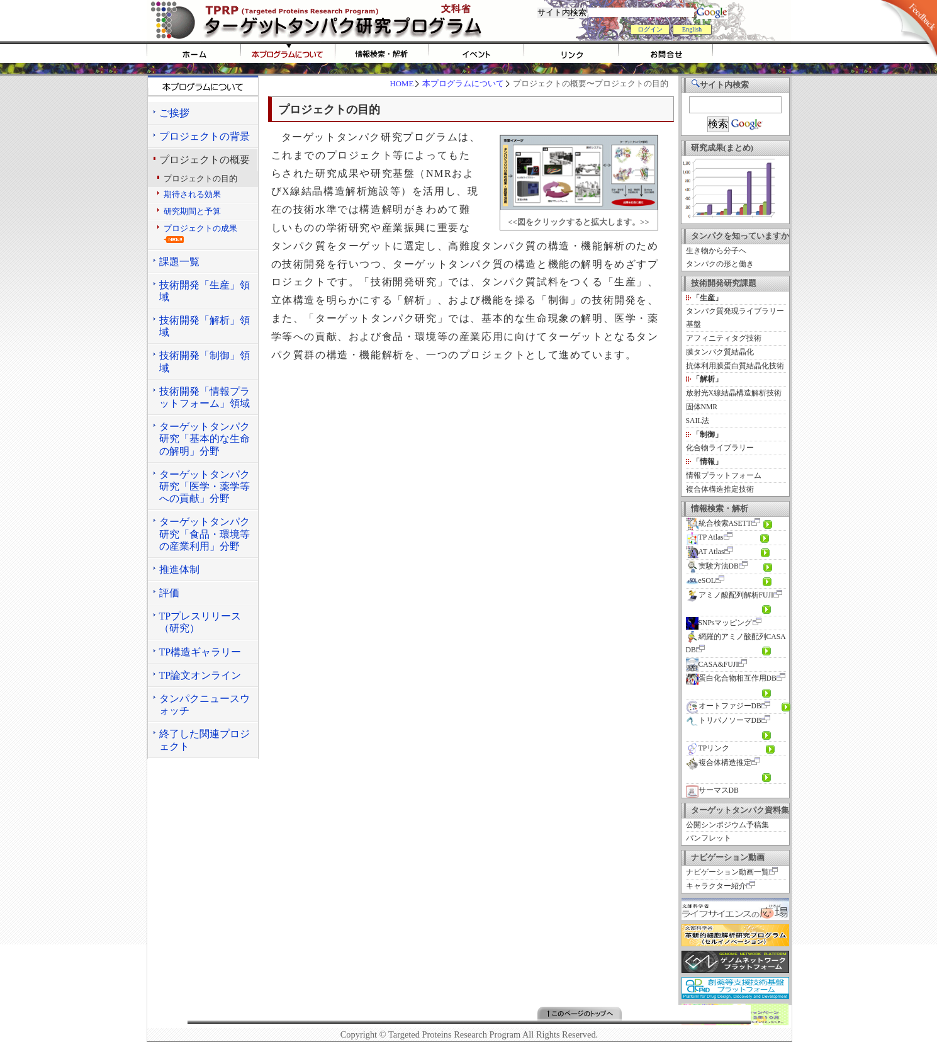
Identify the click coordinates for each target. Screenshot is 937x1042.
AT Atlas (705, 552)
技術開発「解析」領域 (204, 326)
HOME (194, 53)
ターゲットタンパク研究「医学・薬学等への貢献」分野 (204, 486)
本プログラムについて (463, 83)
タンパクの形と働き (720, 264)
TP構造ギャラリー (200, 652)
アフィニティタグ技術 (723, 338)
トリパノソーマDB (723, 720)
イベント (477, 53)
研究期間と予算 (192, 211)
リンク (571, 53)
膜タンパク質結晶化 (720, 352)
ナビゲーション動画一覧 (727, 872)
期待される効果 (192, 194)
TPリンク (708, 748)
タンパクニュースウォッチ (204, 704)
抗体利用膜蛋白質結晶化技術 (735, 366)
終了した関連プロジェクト (204, 739)
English (692, 29)
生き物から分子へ (716, 251)
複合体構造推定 (718, 763)
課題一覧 (179, 261)
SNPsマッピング (719, 623)
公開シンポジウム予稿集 (727, 825)
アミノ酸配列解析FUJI (729, 595)
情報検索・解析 (382, 53)
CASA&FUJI (712, 664)
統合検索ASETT (718, 523)
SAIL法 (698, 421)
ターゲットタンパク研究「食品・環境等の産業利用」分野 (204, 533)
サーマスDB (712, 790)
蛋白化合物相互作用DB (731, 678)
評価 (169, 592)
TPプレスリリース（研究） (200, 622)
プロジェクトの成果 (200, 233)
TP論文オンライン (200, 675)
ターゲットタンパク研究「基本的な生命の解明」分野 (204, 438)
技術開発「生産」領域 (204, 291)
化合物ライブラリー (720, 448)
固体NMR (702, 407)
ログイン (650, 29)
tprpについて (288, 53)
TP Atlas (705, 537)
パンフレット (708, 838)
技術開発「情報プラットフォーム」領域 (204, 397)
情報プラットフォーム (723, 476)
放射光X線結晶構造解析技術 (734, 393)
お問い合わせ (666, 53)
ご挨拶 (174, 113)
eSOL (700, 581)
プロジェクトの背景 (204, 136)
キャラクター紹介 (716, 886)
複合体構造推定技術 (720, 489)
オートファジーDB (723, 706)
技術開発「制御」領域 (204, 361)
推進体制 (179, 569)
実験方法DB (712, 566)
